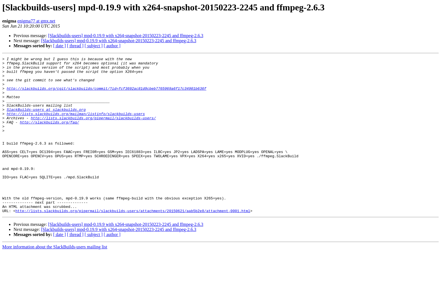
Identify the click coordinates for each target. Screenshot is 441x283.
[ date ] (59, 45)
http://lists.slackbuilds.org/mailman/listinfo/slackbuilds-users (76, 125)
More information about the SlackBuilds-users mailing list (54, 278)
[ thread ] (75, 45)
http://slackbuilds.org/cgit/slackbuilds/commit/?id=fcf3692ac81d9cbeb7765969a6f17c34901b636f (106, 95)
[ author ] (112, 45)
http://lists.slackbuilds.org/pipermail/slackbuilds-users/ (93, 130)
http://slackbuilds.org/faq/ (49, 135)
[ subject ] (94, 45)
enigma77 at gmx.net (36, 21)
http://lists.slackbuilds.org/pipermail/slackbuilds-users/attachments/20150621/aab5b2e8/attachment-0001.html (132, 241)
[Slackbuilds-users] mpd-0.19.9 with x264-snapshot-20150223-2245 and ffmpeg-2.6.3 (125, 35)
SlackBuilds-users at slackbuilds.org (46, 120)
